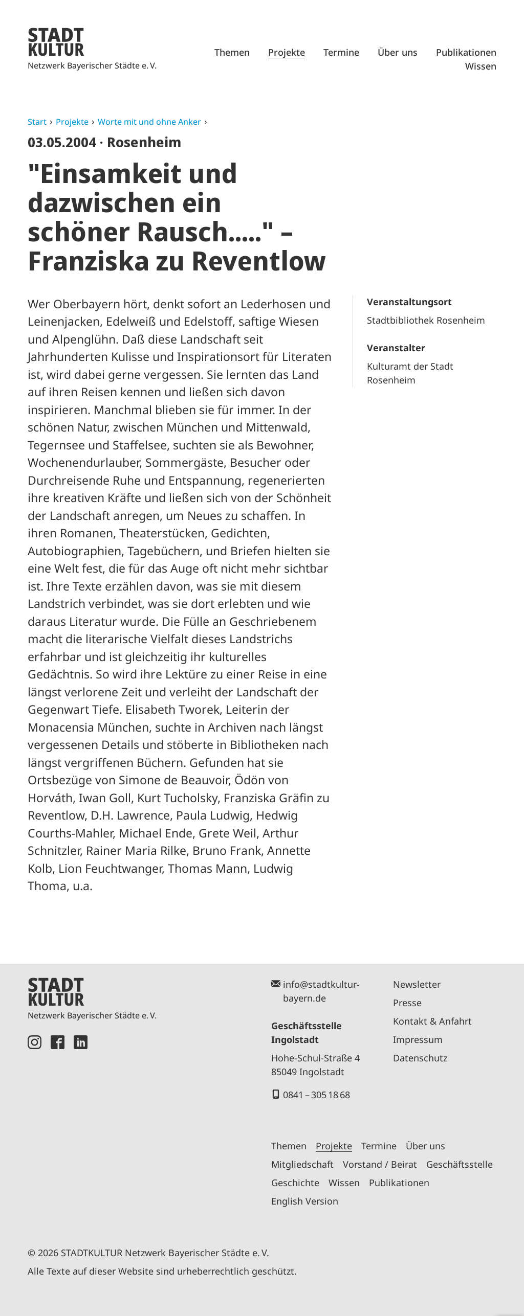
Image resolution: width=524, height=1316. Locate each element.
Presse (407, 1002)
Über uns (398, 52)
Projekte (286, 52)
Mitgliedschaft (302, 1164)
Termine (341, 52)
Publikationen (466, 52)
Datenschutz (420, 1058)
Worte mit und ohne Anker (149, 121)
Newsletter (417, 984)
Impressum (418, 1039)
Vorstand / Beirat (380, 1164)
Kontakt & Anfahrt (432, 1021)
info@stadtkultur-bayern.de (321, 991)
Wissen (480, 66)
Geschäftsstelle (459, 1164)
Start (37, 121)
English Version (304, 1201)
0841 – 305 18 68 (316, 1094)
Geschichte (295, 1182)
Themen (232, 52)
